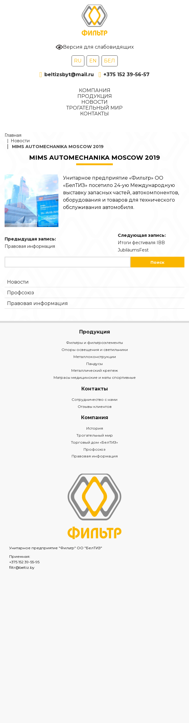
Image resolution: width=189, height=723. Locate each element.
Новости (94, 102)
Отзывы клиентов (95, 406)
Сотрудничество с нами (94, 399)
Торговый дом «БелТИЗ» (94, 442)
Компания (94, 90)
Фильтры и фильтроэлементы (94, 342)
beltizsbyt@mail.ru (66, 74)
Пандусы (94, 363)
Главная (13, 135)
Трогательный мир (94, 108)
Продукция (94, 96)
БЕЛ (109, 61)
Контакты (94, 114)
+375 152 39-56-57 (124, 74)
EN (93, 61)
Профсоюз (20, 293)
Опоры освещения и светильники (94, 349)
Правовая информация (37, 303)
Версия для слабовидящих (95, 47)
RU (78, 61)
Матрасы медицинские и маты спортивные (95, 377)
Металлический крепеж (94, 370)
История (94, 428)
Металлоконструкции (94, 356)
